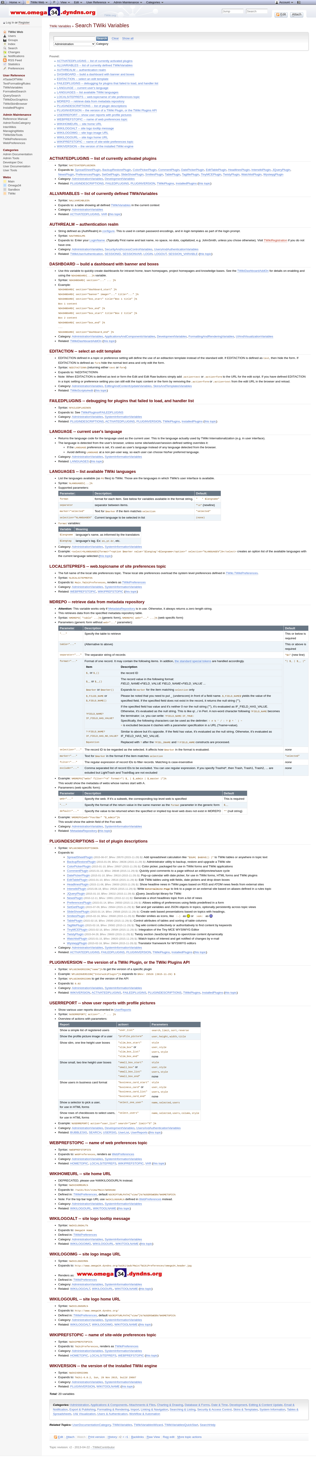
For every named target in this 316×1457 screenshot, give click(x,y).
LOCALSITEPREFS (103, 1148)
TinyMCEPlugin (211, 174)
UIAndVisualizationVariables (254, 333)
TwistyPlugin (231, 174)
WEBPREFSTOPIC (83, 584)
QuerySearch (12, 95)
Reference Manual (15, 119)
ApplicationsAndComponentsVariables (130, 333)
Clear (115, 38)
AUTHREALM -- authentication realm (81, 70)
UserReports (122, 997)
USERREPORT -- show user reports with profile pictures (94, 115)
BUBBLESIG (78, 1117)
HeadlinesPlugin (239, 169)
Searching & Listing (183, 1391)
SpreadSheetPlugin (88, 169)
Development (238, 1386)
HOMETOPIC (79, 1148)
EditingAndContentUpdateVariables (128, 381)
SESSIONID (113, 253)
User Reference (98, 2)
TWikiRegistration (275, 239)
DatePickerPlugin (192, 169)
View (66, 2)
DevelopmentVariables (120, 178)
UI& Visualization (84, 1395)
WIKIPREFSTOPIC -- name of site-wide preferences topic (95, 141)
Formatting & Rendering (113, 1391)
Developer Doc (13, 162)
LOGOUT (160, 253)
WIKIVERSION (80, 980)
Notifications (13, 56)
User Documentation (16, 166)
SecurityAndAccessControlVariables (128, 248)
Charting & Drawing (170, 1386)
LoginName (97, 239)
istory (112, 1418)
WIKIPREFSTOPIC (110, 584)
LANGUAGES (79, 456)
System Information (272, 1391)
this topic (204, 183)
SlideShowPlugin (132, 174)
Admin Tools (11, 158)
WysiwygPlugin (273, 174)
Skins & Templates (245, 1391)
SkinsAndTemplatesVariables (172, 381)
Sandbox (11, 189)
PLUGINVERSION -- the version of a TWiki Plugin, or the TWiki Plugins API (107, 110)
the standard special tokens (193, 653)
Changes (11, 52)
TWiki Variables (60, 26)
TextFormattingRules (17, 83)
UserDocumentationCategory (91, 1406)
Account (284, 2)
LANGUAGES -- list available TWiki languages (87, 92)
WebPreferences (123, 1139)
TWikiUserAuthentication (86, 253)
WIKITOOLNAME (104, 1192)
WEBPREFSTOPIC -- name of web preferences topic (92, 119)
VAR (104, 213)
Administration (79, 1386)
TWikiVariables (121, 204)
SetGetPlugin (110, 174)
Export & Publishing (82, 1391)
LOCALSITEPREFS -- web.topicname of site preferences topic (98, 97)
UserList (123, 1117)
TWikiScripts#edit (81, 386)
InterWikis (9, 127)
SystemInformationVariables (123, 412)
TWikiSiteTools (13, 135)
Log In (10, 22)
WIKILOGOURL (80, 1192)
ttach (70, 1418)
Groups (10, 40)
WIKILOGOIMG (80, 1227)
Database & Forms (197, 1386)
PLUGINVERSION (143, 183)
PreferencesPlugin (88, 174)
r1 (127, 1418)
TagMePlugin (190, 174)
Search (10, 48)
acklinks (137, 1418)
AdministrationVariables (87, 178)
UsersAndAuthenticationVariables (176, 248)
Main (8, 181)
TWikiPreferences (134, 575)
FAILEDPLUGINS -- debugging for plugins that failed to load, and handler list (107, 83)
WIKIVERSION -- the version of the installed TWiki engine (95, 146)
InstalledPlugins (186, 183)
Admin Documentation (17, 154)
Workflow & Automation (144, 1395)
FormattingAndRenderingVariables (211, 333)
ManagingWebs (13, 131)
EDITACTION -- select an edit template (82, 79)
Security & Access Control (214, 1391)
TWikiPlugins (165, 183)
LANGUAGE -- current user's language (82, 88)
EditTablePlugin (216, 169)
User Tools (10, 170)
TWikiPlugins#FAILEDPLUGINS (102, 407)
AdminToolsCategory (17, 122)
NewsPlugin (66, 174)
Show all (128, 38)
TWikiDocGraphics (15, 99)
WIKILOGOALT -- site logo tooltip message (85, 128)
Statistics (11, 64)
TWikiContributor (103, 1428)
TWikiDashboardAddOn (253, 270)
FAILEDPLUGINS (117, 183)
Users (9, 36)
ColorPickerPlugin (144, 169)
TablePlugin (172, 174)
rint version (96, 1418)
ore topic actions (189, 1418)
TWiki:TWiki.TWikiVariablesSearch (100, 1449)
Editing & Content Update (266, 1386)
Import (135, 1391)
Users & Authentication (112, 1395)
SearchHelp (207, 1406)
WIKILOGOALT (80, 1271)
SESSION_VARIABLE (183, 253)
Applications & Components (109, 1386)
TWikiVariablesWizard (148, 1406)
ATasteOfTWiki (13, 79)
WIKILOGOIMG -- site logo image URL (82, 132)
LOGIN (148, 253)
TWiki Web (13, 32)
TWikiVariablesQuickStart (181, 1406)
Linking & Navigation (154, 1391)
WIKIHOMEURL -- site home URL (79, 124)
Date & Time (219, 1386)
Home (15, 2)
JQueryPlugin (281, 169)
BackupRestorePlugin (116, 169)
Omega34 (12, 185)
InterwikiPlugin (261, 169)
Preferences (13, 68)
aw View (153, 1418)
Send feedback (67, 1445)
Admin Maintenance (128, 2)
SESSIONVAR (132, 253)
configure (108, 230)
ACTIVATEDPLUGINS (84, 213)
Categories (155, 2)
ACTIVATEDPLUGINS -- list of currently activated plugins (94, 61)
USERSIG (109, 1117)
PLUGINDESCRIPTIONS (87, 183)
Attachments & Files (142, 1386)
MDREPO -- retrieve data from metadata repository (90, 101)
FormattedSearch (14, 91)
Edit (78, 2)
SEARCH (95, 1117)
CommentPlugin (169, 169)
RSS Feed (12, 60)
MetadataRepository (121, 601)
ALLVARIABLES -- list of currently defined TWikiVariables (95, 65)
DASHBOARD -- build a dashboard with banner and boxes (95, 74)
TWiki (9, 193)
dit (58, 1418)
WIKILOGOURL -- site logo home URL (82, 137)
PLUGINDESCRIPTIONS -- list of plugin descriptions (92, 106)
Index (9, 44)
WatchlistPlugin (251, 174)
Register (24, 22)
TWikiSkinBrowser (15, 103)
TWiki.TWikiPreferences (242, 566)
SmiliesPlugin (154, 174)
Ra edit (168, 1418)
